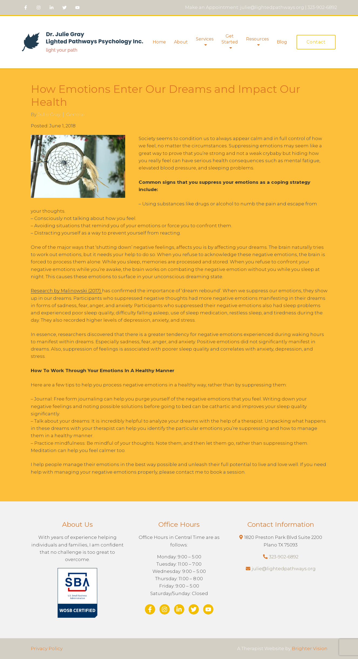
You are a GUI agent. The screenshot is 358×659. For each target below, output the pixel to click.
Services (204, 39)
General (75, 114)
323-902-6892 (283, 556)
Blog (282, 42)
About (181, 42)
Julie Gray (49, 114)
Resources (257, 39)
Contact (316, 42)
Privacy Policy (47, 648)
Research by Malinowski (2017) (66, 290)
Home (159, 42)
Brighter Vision (310, 648)
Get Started (229, 39)
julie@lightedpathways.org (284, 568)
